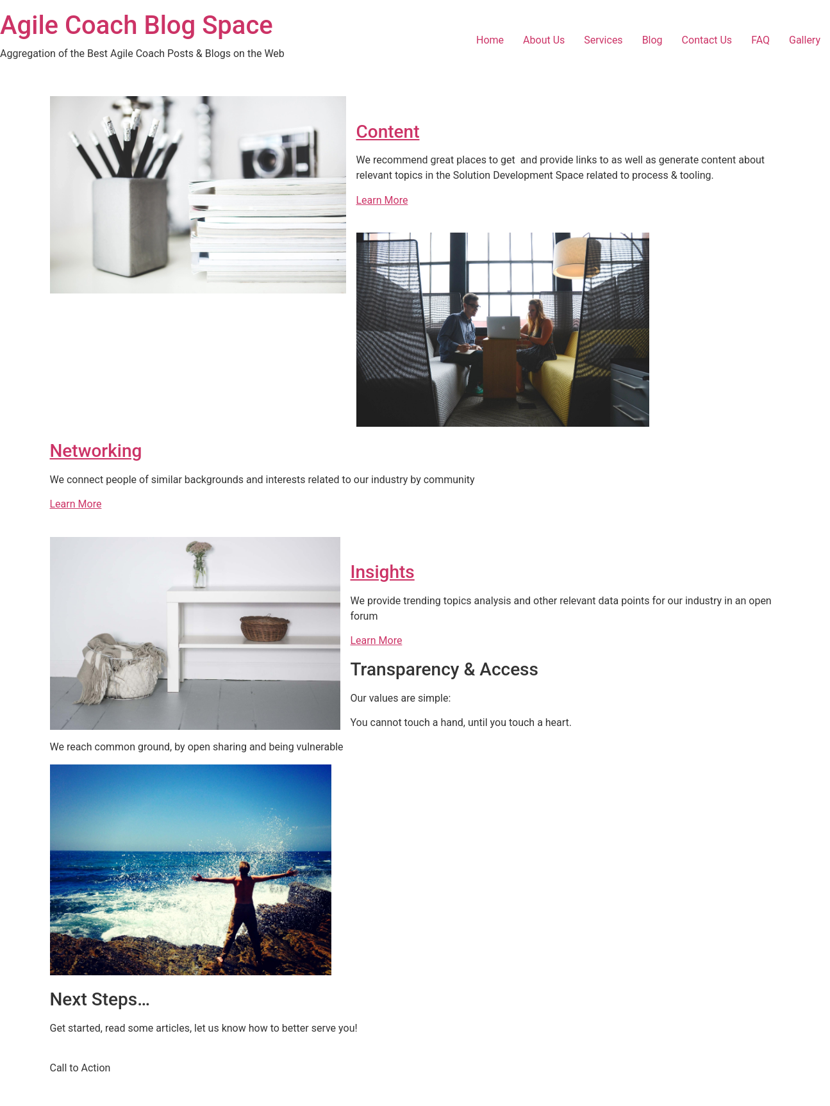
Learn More (382, 200)
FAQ (760, 40)
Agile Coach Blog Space (136, 25)
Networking (96, 450)
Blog (652, 40)
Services (603, 40)
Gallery (804, 40)
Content (388, 131)
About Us (544, 40)
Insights (383, 571)
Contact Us (707, 40)
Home (490, 40)
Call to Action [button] (80, 1068)
